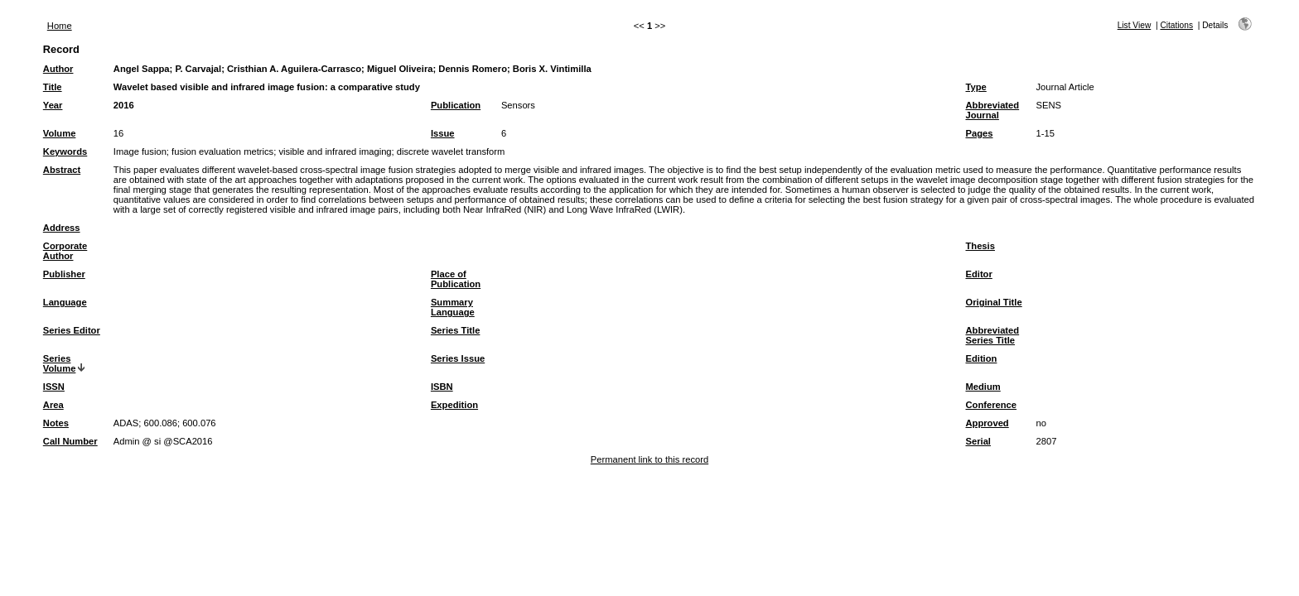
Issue (443, 133)
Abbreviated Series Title (992, 335)
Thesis (979, 246)
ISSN (54, 387)
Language (65, 302)
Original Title (993, 302)
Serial (977, 441)
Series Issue (458, 358)
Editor (978, 274)
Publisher (64, 274)
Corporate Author (65, 251)
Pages (978, 133)
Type (975, 87)
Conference (991, 405)
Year (53, 105)
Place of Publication (455, 279)
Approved (986, 423)
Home (59, 26)
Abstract (61, 170)
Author (58, 69)
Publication (455, 105)
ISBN (442, 387)
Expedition (454, 405)
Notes (56, 423)
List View (1135, 25)
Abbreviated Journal (992, 110)
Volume (59, 133)
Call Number (70, 441)
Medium (982, 387)
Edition (981, 358)
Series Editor (71, 330)
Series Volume (59, 363)
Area (53, 405)
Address (61, 228)
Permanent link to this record (649, 459)
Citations (1176, 25)
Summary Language (453, 307)
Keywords (65, 151)
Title (52, 87)
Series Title (455, 330)
